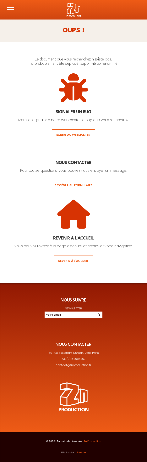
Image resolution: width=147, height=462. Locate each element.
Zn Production (92, 441)
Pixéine (81, 452)
